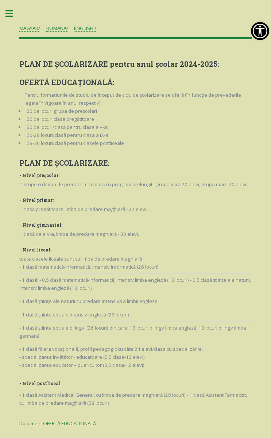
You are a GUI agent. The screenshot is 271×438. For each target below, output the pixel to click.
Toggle (13, 13)
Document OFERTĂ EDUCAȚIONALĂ (57, 423)
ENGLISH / (85, 28)
